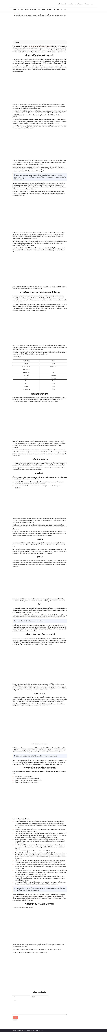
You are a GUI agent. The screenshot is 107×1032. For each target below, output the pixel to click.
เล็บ (65, 9)
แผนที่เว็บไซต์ (20, 1030)
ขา (54, 9)
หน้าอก (26, 9)
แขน (22, 9)
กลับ (39, 9)
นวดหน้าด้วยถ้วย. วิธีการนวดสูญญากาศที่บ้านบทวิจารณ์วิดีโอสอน (30, 952)
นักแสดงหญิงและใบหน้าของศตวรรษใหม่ (39, 46)
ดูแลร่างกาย (78, 4)
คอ (18, 9)
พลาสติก (70, 4)
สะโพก (43, 9)
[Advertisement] (40, 28)
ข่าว (92, 4)
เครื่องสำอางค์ (62, 4)
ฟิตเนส (87, 4)
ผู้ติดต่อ (14, 1030)
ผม (61, 9)
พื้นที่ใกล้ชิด (49, 9)
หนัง (58, 9)
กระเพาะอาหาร (33, 9)
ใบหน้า (14, 9)
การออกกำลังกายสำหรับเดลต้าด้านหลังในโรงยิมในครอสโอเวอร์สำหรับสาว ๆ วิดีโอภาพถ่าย (37, 949)
